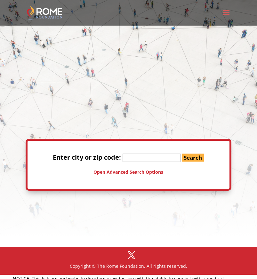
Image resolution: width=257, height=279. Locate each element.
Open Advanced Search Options (128, 172)
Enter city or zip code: (117, 157)
